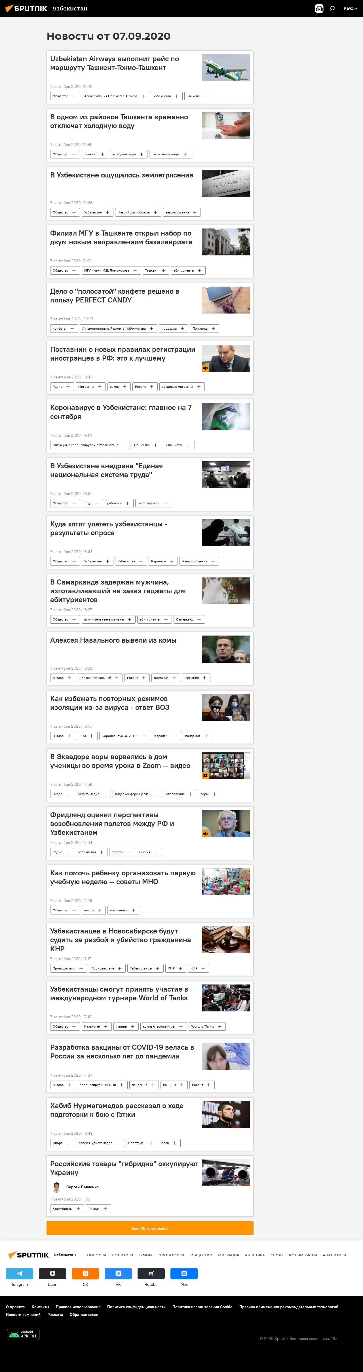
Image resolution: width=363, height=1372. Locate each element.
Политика (200, 328)
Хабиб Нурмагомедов (95, 1143)
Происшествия (64, 968)
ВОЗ (82, 736)
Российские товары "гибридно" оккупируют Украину (124, 1168)
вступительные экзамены (104, 619)
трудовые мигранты (177, 386)
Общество (60, 96)
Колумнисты (63, 1208)
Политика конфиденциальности (136, 1306)
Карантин (158, 561)
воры (205, 794)
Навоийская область (134, 212)
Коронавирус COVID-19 (120, 736)
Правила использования (78, 1306)
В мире (58, 678)
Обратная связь (84, 1314)
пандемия (193, 736)
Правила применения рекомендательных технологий (288, 1306)
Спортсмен (136, 1143)
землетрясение (177, 212)
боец (165, 1143)
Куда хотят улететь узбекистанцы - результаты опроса (108, 528)
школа (89, 910)
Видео (57, 794)
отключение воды (166, 154)
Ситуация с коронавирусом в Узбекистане (85, 445)
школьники (119, 910)
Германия (161, 678)
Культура (255, 1254)
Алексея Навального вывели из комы (113, 640)
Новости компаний (23, 1314)
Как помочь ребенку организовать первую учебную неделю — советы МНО (123, 877)
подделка (169, 328)
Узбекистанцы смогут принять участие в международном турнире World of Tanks (119, 993)
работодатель (148, 503)
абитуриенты (184, 270)
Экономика (172, 1254)
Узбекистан (162, 96)
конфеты (59, 328)
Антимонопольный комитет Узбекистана (114, 328)
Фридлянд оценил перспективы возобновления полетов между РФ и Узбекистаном (112, 823)
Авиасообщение (194, 561)
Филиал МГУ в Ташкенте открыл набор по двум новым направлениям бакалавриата (121, 237)
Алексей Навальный (95, 678)
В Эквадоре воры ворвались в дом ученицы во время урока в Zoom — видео (120, 761)
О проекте (15, 1306)
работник (114, 503)
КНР (171, 968)
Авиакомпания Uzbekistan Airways (111, 96)
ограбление (175, 794)
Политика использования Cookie (202, 1306)
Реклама (55, 1314)
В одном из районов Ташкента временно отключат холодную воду (119, 121)
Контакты (40, 1306)
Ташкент (193, 96)
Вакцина (169, 1085)
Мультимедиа (88, 794)
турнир (121, 1026)
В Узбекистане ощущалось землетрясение (121, 174)
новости (96, 1254)
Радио (57, 386)
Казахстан (92, 1026)
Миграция (228, 1254)
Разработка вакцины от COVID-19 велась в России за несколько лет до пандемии (122, 1051)
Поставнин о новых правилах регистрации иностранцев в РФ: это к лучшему (122, 354)
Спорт (57, 1143)
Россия (140, 386)
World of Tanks (202, 1026)
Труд (87, 503)
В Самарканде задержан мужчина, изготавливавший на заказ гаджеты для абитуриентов (118, 590)
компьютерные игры (159, 1026)
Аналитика (335, 1254)
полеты (117, 852)
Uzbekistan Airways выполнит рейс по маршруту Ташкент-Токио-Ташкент (114, 63)
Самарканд (184, 619)
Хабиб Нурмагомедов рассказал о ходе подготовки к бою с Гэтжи (116, 1110)
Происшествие (102, 968)
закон (114, 386)
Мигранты (86, 386)
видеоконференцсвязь (132, 794)
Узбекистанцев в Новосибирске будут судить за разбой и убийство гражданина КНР (120, 939)
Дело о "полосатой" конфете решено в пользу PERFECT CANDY (115, 295)
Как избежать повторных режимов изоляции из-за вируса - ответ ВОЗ (109, 703)
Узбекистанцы (141, 968)
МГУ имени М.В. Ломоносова (106, 270)
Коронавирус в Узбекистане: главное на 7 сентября (120, 412)
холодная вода (124, 154)
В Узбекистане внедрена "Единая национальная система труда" (106, 470)
